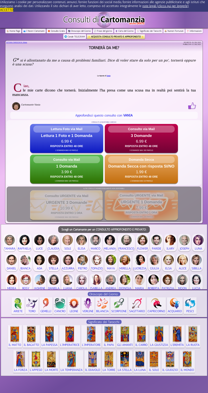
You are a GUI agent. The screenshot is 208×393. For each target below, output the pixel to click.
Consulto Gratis (56, 31)
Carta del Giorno (124, 31)
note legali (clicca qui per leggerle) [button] (165, 6)
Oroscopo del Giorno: (104, 294)
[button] (66, 138)
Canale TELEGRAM (75, 36)
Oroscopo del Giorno (79, 31)
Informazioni (194, 31)
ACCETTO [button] (6, 10)
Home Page (13, 31)
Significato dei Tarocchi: (104, 322)
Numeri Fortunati (174, 31)
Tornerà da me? (104, 47)
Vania (108, 76)
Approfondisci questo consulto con (104, 115)
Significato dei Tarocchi (149, 31)
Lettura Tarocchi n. (16, 42)
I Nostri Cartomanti (34, 31)
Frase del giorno (103, 31)
